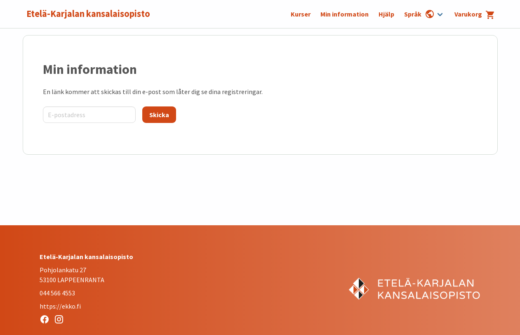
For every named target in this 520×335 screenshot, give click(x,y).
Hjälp (386, 14)
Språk (419, 14)
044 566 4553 (57, 293)
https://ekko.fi (60, 306)
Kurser (301, 14)
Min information (344, 14)
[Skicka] (159, 114)
